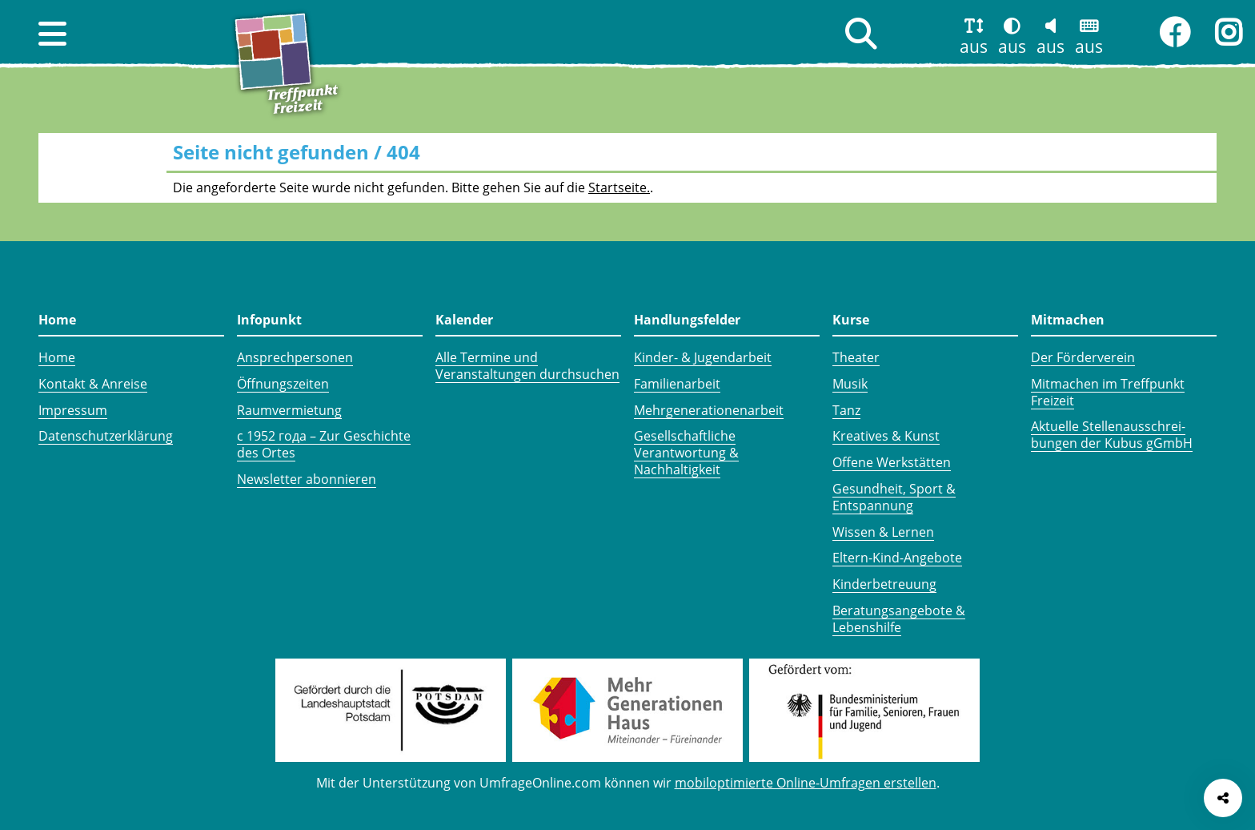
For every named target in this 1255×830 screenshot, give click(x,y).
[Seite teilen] (1223, 798)
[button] (52, 33)
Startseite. (619, 187)
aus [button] (974, 46)
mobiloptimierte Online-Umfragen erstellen (805, 783)
